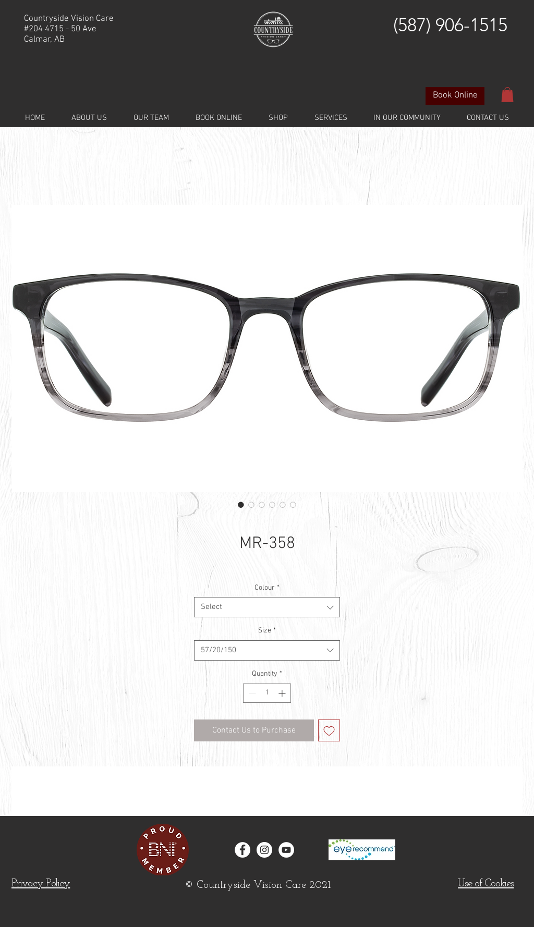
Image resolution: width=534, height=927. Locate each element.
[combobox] (267, 607)
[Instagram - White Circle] (264, 850)
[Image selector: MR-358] (241, 504)
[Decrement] (251, 693)
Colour (267, 587)
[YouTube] (286, 850)
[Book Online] (455, 96)
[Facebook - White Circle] (242, 850)
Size (267, 630)
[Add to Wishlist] (329, 730)
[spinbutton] (267, 693)
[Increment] (282, 693)
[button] (507, 94)
